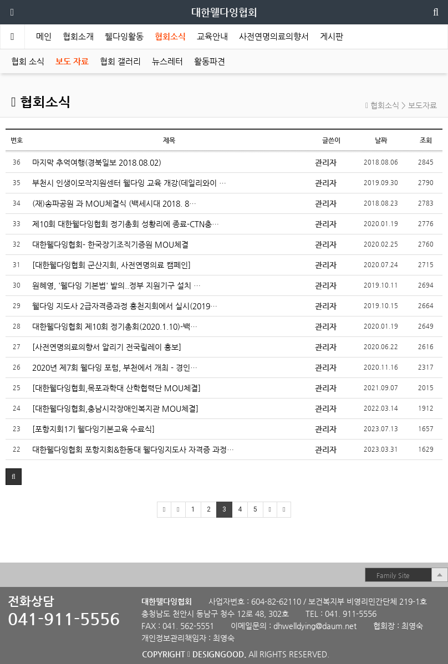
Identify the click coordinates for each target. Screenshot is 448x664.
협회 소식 (27, 61)
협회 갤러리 (120, 61)
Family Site (393, 575)
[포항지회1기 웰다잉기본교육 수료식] (93, 429)
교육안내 (212, 36)
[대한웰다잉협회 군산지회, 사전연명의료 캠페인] (111, 265)
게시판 (331, 36)
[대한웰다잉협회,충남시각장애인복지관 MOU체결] (115, 408)
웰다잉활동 (124, 36)
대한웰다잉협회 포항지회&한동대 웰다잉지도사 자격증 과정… (133, 449)
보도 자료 (72, 61)
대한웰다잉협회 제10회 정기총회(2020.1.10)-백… (114, 326)
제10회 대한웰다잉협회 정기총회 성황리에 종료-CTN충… (125, 223)
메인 (44, 36)
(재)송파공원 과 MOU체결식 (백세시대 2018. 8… (114, 203)
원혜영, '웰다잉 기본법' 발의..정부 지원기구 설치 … (116, 285)
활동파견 (209, 61)
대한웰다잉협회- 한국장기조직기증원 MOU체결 (110, 244)
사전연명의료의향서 (274, 36)
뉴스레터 (167, 61)
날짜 (381, 140)
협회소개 (78, 36)
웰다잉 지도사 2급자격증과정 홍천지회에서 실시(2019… (124, 306)
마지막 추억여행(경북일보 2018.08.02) (96, 162)
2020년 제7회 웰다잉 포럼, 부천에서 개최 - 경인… (114, 367)
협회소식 (170, 36)
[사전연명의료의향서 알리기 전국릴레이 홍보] (106, 347)
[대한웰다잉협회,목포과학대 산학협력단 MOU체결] (116, 388)
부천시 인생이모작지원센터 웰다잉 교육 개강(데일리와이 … (129, 182)
